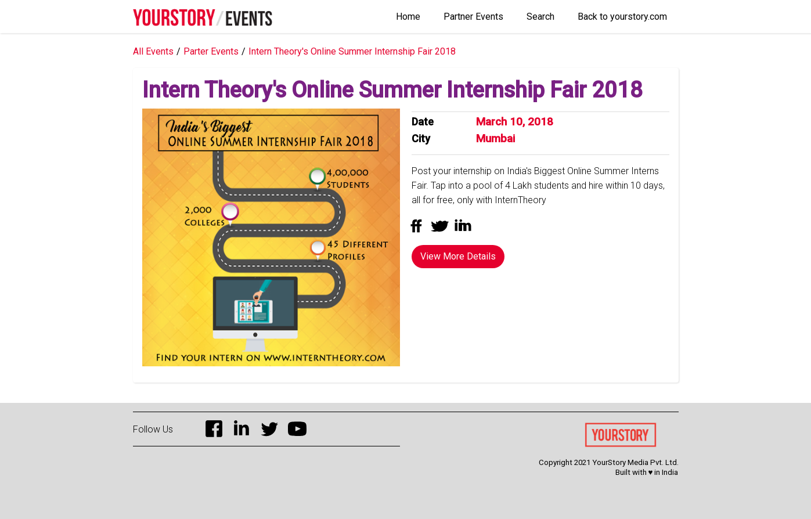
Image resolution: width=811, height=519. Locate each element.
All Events (153, 51)
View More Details (458, 256)
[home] (202, 13)
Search (540, 16)
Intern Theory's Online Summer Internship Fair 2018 (352, 51)
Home (408, 16)
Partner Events (473, 16)
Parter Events (211, 51)
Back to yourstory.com (622, 16)
